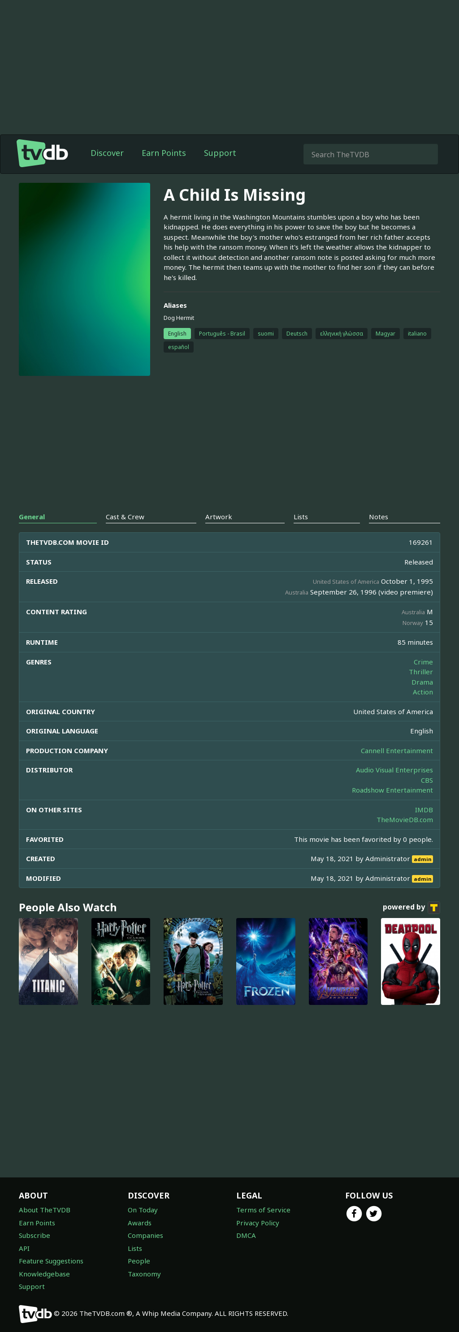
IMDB (424, 809)
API (24, 1248)
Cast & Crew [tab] (125, 516)
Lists (135, 1248)
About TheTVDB (44, 1209)
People (139, 1260)
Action (423, 691)
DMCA (246, 1235)
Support (220, 152)
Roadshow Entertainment (392, 789)
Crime (423, 661)
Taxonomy (144, 1273)
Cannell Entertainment (397, 750)
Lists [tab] (301, 516)
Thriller (421, 671)
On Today (143, 1209)
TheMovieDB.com (405, 819)
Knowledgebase (44, 1273)
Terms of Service (263, 1209)
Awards (140, 1222)
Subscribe (34, 1235)
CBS (427, 780)
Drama (422, 681)
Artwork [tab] (218, 516)
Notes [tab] (378, 516)
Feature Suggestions (51, 1260)
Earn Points (164, 152)
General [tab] (32, 516)
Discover (107, 152)
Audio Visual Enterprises (394, 769)
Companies (145, 1235)
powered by (411, 907)
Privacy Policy (257, 1222)
